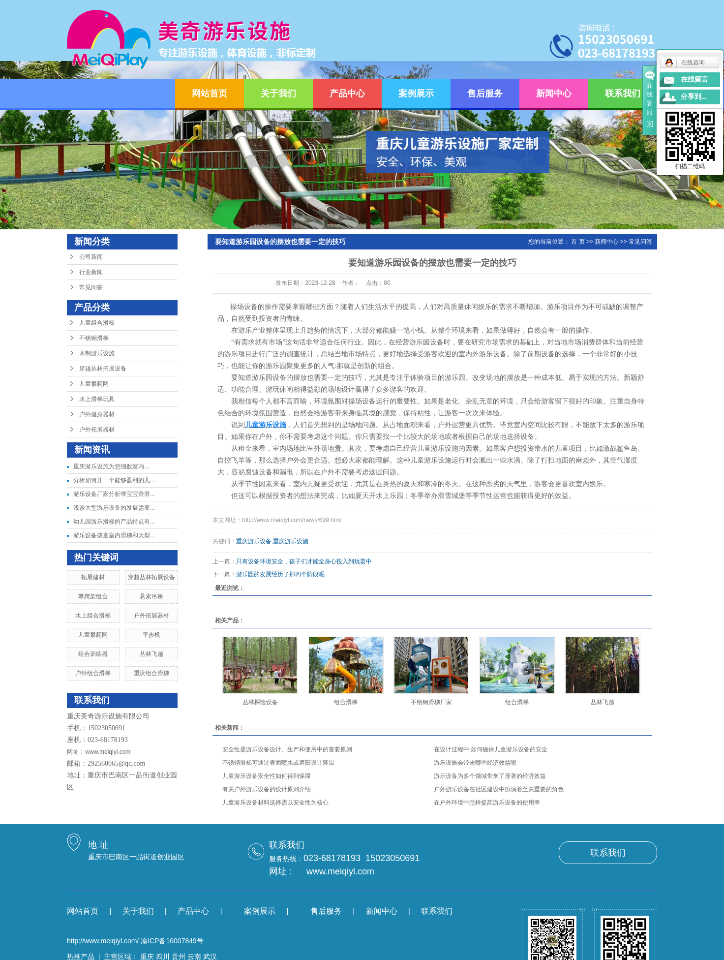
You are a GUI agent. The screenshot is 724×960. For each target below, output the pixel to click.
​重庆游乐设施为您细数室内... (111, 466)
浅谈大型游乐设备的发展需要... (114, 507)
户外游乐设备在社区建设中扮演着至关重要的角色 (499, 789)
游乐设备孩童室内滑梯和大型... (114, 535)
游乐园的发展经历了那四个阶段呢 (280, 574)
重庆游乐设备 (254, 541)
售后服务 (485, 93)
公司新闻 (91, 256)
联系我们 (622, 93)
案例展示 (416, 93)
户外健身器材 (97, 414)
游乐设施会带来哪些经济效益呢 (475, 762)
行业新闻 (91, 272)
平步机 (151, 634)
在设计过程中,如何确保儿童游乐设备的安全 (490, 749)
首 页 (577, 241)
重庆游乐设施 (290, 541)
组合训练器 (93, 653)
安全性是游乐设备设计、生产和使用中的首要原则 (287, 749)
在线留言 (694, 79)
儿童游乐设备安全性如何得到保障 (266, 776)
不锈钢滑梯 (94, 338)
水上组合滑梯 (93, 615)
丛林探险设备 (260, 702)
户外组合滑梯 (93, 673)
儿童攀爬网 (94, 383)
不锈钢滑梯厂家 (431, 702)
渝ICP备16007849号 (172, 941)
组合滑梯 (346, 702)
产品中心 (347, 93)
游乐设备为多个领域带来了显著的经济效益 (490, 776)
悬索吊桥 (151, 596)
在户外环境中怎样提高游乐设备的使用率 (487, 802)
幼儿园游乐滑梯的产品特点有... (114, 521)
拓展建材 (93, 577)
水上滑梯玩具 (97, 399)
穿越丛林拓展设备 (102, 368)
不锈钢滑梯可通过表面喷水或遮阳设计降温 (278, 762)
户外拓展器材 (97, 429)
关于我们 (278, 93)
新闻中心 (554, 93)
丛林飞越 (151, 653)
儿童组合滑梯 (97, 322)
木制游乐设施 (97, 353)
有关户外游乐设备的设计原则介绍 (266, 789)
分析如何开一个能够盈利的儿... (114, 480)
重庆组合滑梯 (151, 673)
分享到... (694, 96)
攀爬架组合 (93, 596)
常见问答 (91, 287)
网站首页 (209, 93)
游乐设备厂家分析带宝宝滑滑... (114, 494)
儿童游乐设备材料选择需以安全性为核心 (275, 802)
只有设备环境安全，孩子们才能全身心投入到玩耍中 (304, 561)
